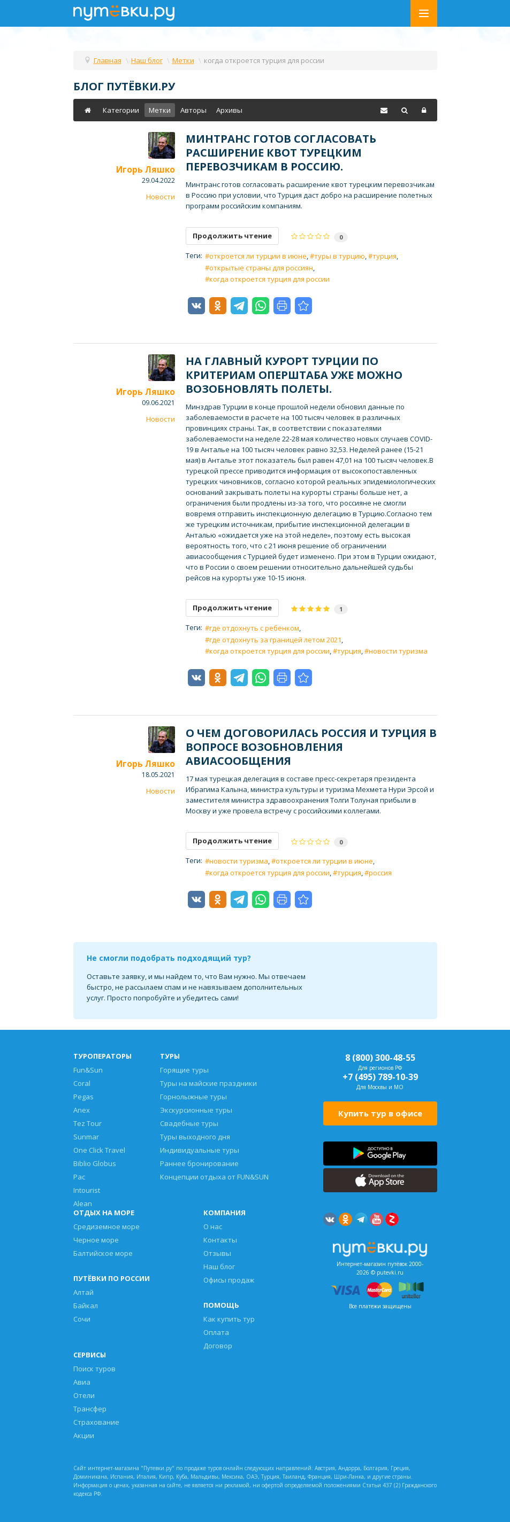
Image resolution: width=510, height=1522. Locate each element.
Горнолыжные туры (193, 1096)
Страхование (96, 1422)
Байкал (85, 1305)
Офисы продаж (228, 1280)
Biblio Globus (94, 1163)
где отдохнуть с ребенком (254, 628)
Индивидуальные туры (199, 1150)
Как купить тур (229, 1319)
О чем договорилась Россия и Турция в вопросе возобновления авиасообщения (311, 747)
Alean (82, 1203)
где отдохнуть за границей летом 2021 (275, 639)
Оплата (216, 1332)
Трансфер (89, 1409)
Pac (79, 1177)
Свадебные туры (189, 1123)
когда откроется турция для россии (269, 279)
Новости (160, 196)
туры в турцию (339, 256)
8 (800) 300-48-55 (380, 1057)
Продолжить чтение (232, 235)
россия (380, 873)
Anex (81, 1110)
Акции (83, 1435)
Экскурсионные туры (196, 1110)
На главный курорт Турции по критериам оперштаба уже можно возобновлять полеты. (294, 375)
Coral (81, 1083)
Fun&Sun (88, 1070)
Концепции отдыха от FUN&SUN (214, 1177)
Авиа (81, 1382)
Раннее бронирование (199, 1163)
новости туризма (398, 651)
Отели (84, 1395)
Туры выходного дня (195, 1137)
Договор (217, 1345)
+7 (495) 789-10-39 (380, 1077)
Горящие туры (184, 1070)
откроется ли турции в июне (258, 256)
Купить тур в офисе (380, 1113)
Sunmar (86, 1137)
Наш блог (219, 1266)
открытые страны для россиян (261, 268)
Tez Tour (87, 1123)
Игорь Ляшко (145, 169)
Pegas (83, 1096)
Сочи (81, 1319)
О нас (212, 1226)
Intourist (86, 1190)
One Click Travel (99, 1150)
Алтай (83, 1292)
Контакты (220, 1240)
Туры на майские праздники (208, 1083)
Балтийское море (103, 1253)
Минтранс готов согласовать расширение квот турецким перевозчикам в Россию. (281, 152)
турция (384, 256)
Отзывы (217, 1253)
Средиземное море (106, 1226)
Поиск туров (94, 1368)
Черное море (96, 1240)
